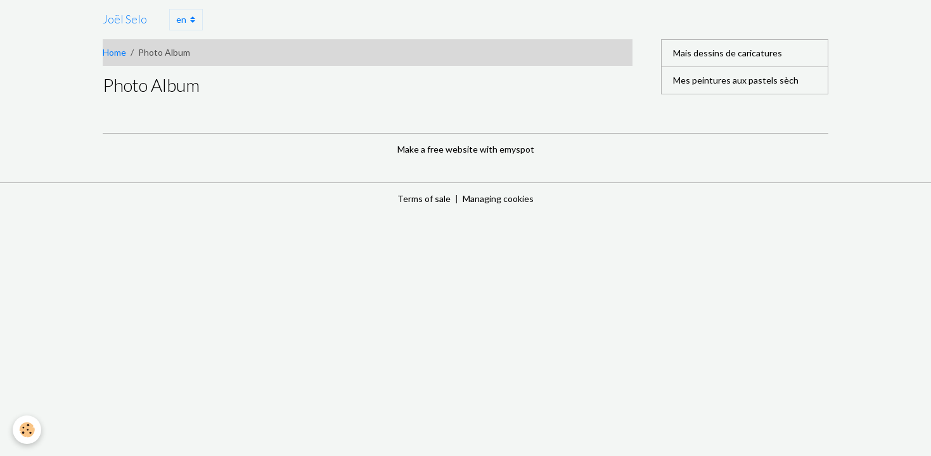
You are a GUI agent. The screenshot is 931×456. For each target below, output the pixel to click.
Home (114, 52)
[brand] (125, 19)
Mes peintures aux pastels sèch (736, 80)
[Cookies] (27, 429)
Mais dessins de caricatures (727, 53)
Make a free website (437, 149)
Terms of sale (424, 198)
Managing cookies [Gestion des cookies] (498, 198)
